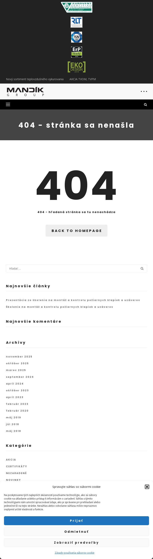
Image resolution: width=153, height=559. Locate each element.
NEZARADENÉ (16, 473)
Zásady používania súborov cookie (74, 552)
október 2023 (17, 390)
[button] (147, 487)
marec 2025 (16, 370)
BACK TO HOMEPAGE (77, 230)
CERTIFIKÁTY (16, 466)
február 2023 (17, 404)
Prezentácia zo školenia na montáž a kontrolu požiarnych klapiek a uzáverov (73, 300)
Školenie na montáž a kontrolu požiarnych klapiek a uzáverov (59, 307)
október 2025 (17, 363)
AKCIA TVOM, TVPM (83, 79)
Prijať (76, 521)
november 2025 (19, 356)
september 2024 (20, 377)
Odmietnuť (76, 532)
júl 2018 (12, 424)
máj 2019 (13, 417)
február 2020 (17, 410)
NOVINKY (13, 480)
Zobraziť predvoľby (76, 542)
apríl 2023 (15, 397)
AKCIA (11, 459)
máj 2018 (13, 431)
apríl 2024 (15, 383)
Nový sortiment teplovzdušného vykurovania (35, 79)
